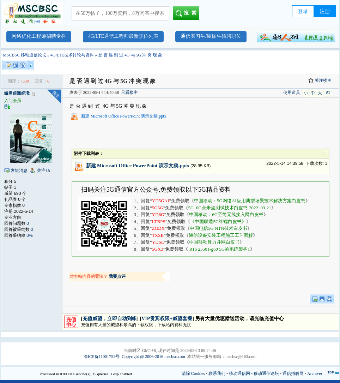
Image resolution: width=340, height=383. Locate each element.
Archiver (314, 373)
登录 (303, 11)
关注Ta (43, 170)
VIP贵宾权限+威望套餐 (166, 318)
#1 (328, 92)
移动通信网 (239, 373)
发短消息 (19, 170)
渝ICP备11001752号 (102, 356)
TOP (331, 372)
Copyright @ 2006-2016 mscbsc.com (153, 356)
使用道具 (291, 92)
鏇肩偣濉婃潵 (17, 93)
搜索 (187, 13)
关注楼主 (320, 80)
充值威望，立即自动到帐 (110, 318)
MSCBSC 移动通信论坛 (24, 55)
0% (29, 235)
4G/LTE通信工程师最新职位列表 (123, 36)
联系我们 (216, 373)
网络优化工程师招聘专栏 (39, 36)
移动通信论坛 (266, 373)
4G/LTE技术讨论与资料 (72, 55)
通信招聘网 (293, 373)
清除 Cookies (193, 373)
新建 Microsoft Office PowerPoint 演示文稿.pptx (123, 116)
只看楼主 (129, 92)
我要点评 (117, 276)
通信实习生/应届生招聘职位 (211, 36)
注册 (325, 11)
